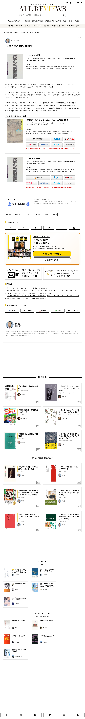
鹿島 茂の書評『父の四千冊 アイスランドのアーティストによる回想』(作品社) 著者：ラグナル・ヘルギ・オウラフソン (42, 291)
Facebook (12, 311)
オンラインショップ (39, 709)
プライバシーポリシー (60, 709)
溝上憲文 (9, 214)
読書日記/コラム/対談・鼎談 (55, 21)
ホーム (4, 32)
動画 (70, 21)
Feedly (58, 311)
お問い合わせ (70, 709)
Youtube (42, 311)
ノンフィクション (36, 26)
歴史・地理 (46, 26)
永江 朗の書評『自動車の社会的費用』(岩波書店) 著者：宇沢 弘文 (26, 298)
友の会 (77, 21)
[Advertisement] (26, 359)
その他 (77, 26)
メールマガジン (73, 311)
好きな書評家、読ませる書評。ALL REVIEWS (42, 7)
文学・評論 (11, 26)
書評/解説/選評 (37, 21)
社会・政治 (27, 26)
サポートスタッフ (50, 709)
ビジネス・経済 (56, 26)
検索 (64, 15)
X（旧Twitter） (27, 311)
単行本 (55, 214)
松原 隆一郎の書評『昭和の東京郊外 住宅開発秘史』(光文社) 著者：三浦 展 (29, 293)
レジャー (39, 214)
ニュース (32, 709)
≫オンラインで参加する (52, 254)
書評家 (27, 21)
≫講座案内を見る (51, 260)
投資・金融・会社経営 (68, 26)
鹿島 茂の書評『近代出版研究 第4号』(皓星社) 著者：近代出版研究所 (27, 288)
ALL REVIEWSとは (15, 21)
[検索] (42, 15)
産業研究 (18, 214)
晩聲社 (47, 214)
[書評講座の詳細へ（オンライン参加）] (19, 247)
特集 (56, 707)
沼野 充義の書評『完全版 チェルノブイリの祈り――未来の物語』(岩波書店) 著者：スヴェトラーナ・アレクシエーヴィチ (43, 296)
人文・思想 (19, 26)
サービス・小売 (28, 214)
